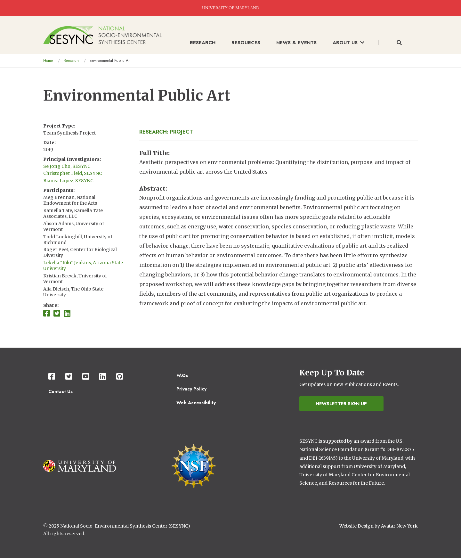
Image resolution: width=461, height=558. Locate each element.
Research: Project (166, 131)
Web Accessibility (196, 402)
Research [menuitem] (202, 42)
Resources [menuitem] (245, 42)
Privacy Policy (191, 389)
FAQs (182, 375)
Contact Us (60, 391)
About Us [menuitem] (348, 42)
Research (71, 60)
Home (48, 60)
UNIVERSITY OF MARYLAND (230, 8)
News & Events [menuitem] (296, 42)
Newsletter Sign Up (341, 403)
